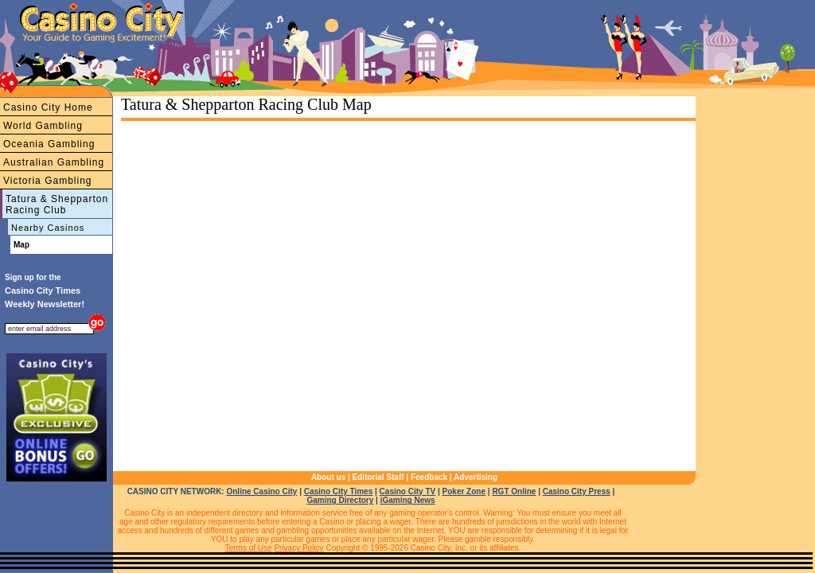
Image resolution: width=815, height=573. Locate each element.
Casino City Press (576, 491)
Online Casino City (261, 491)
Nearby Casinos (47, 227)
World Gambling (43, 125)
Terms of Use (248, 548)
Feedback (429, 477)
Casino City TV (408, 491)
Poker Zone (464, 491)
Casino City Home (48, 107)
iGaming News (407, 500)
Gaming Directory (339, 500)
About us (328, 477)
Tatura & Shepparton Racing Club (57, 204)
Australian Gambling (53, 162)
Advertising (475, 477)
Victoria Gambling (47, 180)
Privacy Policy (298, 548)
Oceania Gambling (49, 144)
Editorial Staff (378, 477)
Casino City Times (338, 491)
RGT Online (514, 491)
